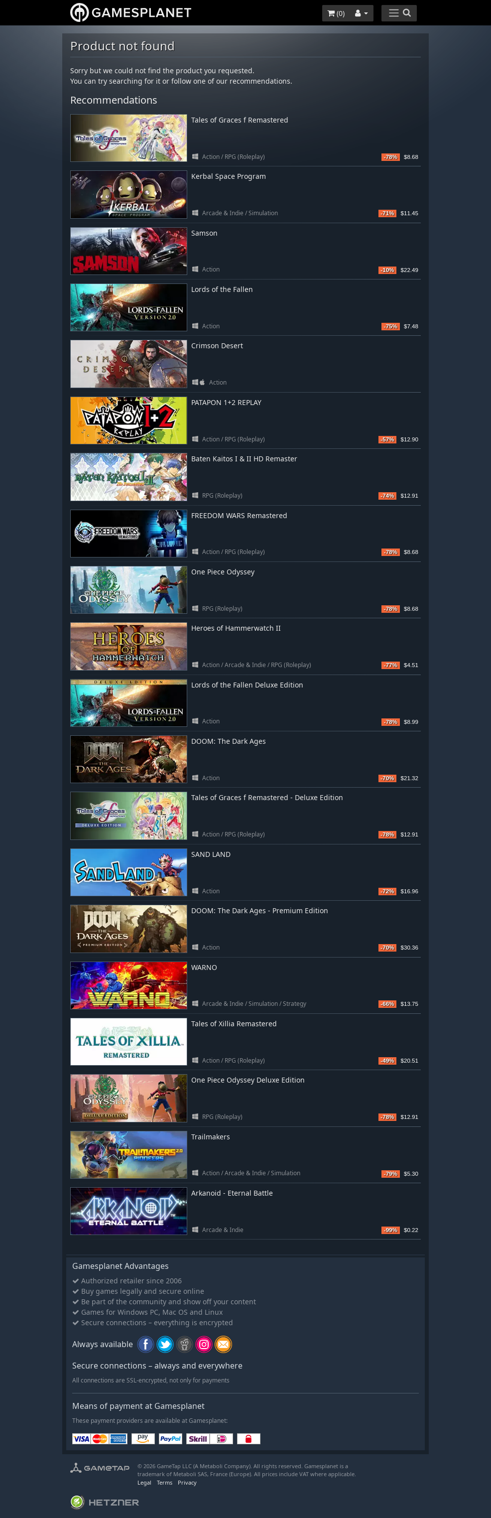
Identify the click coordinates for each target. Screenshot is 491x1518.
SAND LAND (211, 854)
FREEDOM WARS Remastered (239, 515)
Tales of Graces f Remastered (239, 120)
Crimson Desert (217, 345)
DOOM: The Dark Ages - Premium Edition (259, 910)
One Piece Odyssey (222, 571)
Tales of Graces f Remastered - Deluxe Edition (267, 797)
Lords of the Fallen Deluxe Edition (247, 685)
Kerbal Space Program (228, 176)
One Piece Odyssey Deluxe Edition (248, 1080)
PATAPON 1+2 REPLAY (226, 402)
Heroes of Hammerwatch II (236, 628)
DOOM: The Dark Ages (228, 741)
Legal (144, 1482)
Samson (204, 233)
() (336, 13)
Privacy (187, 1482)
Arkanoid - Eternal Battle (232, 1193)
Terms (164, 1482)
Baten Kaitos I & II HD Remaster (244, 458)
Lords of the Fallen (222, 289)
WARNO (204, 967)
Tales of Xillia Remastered (234, 1023)
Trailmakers (210, 1136)
